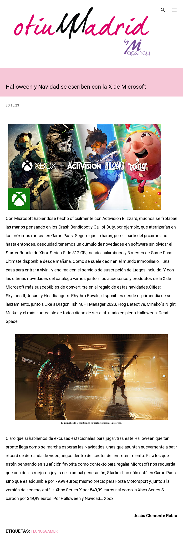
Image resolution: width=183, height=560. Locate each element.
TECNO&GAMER (44, 531)
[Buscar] (163, 8)
